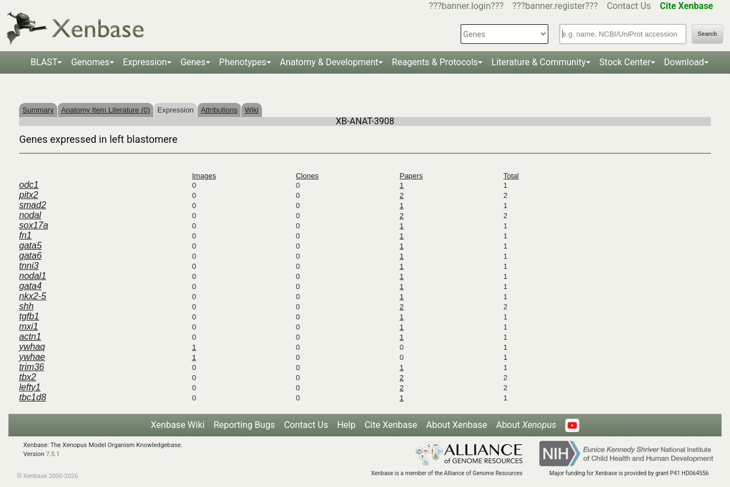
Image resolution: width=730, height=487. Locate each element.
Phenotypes (243, 62)
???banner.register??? (555, 6)
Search (707, 34)
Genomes (90, 62)
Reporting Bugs (244, 425)
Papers (410, 176)
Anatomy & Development (329, 62)
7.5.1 (53, 454)
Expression (145, 62)
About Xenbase (456, 425)
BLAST (43, 62)
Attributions (219, 110)
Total (511, 176)
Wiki (252, 110)
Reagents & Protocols (435, 62)
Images (204, 176)
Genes (193, 62)
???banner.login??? (466, 6)
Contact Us (629, 6)
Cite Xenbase (390, 425)
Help (346, 425)
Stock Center (625, 62)
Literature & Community (539, 62)
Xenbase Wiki (178, 425)
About (526, 425)
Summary (38, 110)
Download (684, 62)
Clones (307, 176)
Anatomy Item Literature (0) (105, 110)
